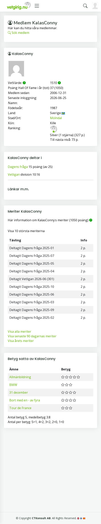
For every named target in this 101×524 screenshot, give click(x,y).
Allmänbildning (20, 377)
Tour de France (20, 408)
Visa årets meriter (21, 341)
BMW (13, 385)
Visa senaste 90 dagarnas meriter (32, 336)
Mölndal (56, 118)
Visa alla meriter (19, 331)
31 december (18, 392)
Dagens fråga (18, 167)
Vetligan (14, 174)
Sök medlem (18, 33)
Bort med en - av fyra (24, 400)
